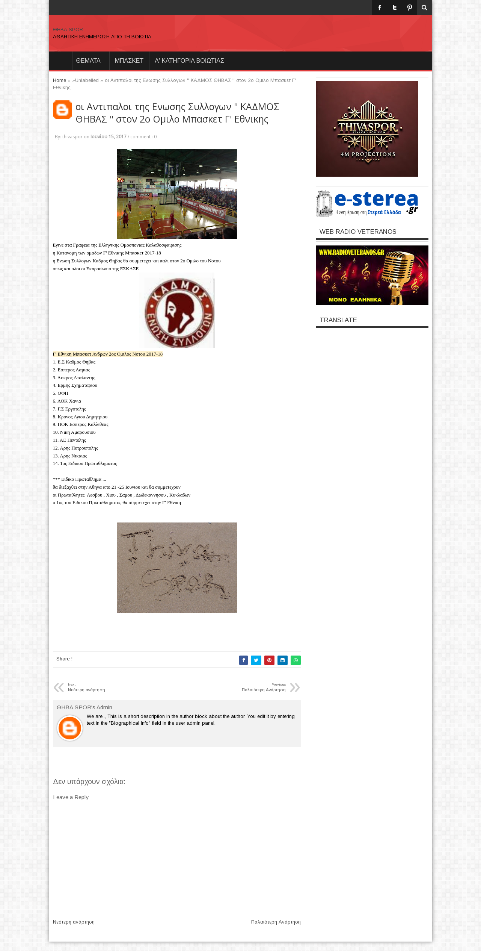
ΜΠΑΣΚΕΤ (129, 61)
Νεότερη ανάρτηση (74, 922)
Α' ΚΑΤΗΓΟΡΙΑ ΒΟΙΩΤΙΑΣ (189, 61)
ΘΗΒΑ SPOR (68, 29)
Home (60, 60)
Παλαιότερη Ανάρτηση (276, 922)
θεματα (88, 61)
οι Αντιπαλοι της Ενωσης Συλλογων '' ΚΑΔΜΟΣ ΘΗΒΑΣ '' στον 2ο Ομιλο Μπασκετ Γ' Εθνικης (177, 112)
